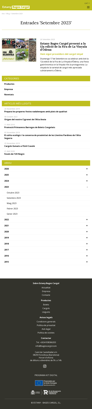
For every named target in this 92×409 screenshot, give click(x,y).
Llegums (46, 312)
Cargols (46, 308)
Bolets (46, 304)
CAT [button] (86, 3)
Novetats (9, 94)
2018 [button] (6, 243)
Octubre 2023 (13, 192)
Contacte (46, 295)
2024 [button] (6, 180)
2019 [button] (6, 237)
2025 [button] (6, 174)
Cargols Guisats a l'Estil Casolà (19, 146)
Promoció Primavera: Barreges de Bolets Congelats (29, 127)
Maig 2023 (11, 203)
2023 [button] (6, 187)
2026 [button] (6, 168)
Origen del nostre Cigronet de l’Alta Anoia (25, 119)
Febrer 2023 (12, 208)
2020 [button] (6, 231)
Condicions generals (46, 321)
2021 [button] (6, 225)
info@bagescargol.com (46, 346)
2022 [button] (6, 219)
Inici (3, 13)
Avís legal (46, 329)
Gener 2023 (12, 214)
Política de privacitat (46, 325)
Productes (9, 84)
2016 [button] (6, 255)
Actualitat (46, 287)
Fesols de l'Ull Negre (14, 154)
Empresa (8, 89)
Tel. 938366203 (46, 342)
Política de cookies (46, 332)
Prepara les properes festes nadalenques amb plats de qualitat (35, 111)
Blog (8, 13)
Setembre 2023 (17, 13)
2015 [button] (6, 261)
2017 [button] (6, 249)
